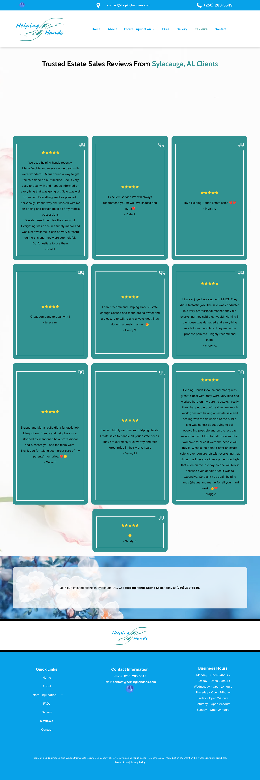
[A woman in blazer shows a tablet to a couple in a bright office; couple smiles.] (101, 103)
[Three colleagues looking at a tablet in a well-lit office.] (217, 108)
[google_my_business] (22, 5)
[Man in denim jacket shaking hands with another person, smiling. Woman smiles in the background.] (43, 101)
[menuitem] (96, 29)
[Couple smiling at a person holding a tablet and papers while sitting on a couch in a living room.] (159, 105)
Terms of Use (122, 762)
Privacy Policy (138, 762)
